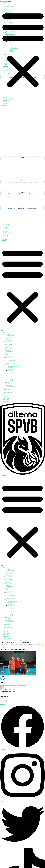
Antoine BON (12, 689)
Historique (7, 334)
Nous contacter (8, 344)
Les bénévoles (8, 340)
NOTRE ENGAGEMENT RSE (8, 392)
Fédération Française (10, 360)
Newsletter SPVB (9, 343)
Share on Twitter (4, 685)
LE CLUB (4, 332)
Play (1, 638)
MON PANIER (6, 401)
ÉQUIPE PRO (5, 346)
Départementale (14, 378)
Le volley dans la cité (10, 337)
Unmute (7, 638)
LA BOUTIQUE (6, 398)
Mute (11, 638)
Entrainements (8, 385)
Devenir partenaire (9, 391)
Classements (11, 369)
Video (6, 354)
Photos (6, 353)
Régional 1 (12, 375)
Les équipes (10, 370)
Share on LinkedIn (22, 685)
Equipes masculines (9, 364)
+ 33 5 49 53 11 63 (4, 700)
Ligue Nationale (8, 359)
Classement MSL (9, 351)
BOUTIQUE (5, 2)
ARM (11, 376)
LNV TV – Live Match (9, 356)
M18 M (11, 379)
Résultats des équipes (10, 363)
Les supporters (8, 338)
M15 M (11, 380)
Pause (4, 638)
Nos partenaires (9, 389)
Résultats (7, 350)
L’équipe (7, 347)
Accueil (2, 239)
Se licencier (7, 383)
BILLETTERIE (5, 395)
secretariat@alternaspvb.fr (6, 701)
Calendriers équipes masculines (15, 366)
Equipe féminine (8, 382)
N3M (11, 372)
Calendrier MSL (8, 348)
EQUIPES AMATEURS (7, 98)
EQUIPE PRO (5, 97)
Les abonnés (8, 341)
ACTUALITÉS (5, 1)
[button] (22, 286)
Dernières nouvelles (9, 335)
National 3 (12, 373)
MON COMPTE (6, 399)
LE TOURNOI (5, 394)
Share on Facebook (12, 685)
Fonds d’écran (8, 357)
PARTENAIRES (6, 100)
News (6, 239)
